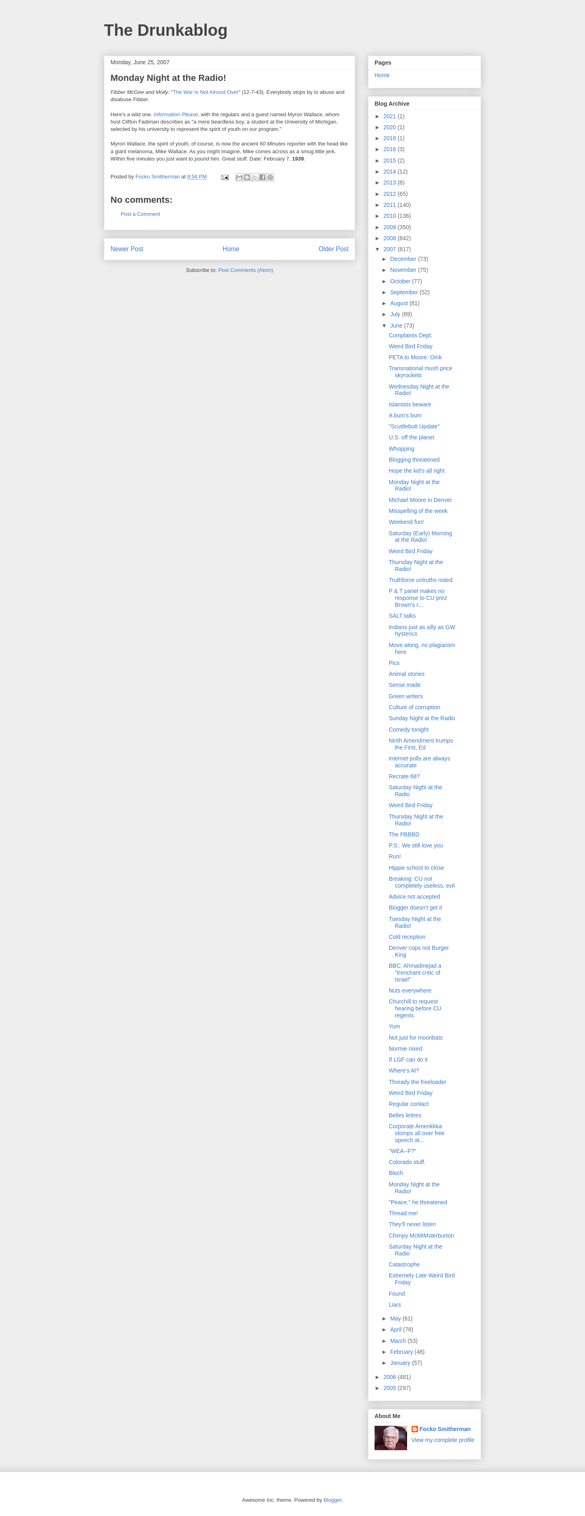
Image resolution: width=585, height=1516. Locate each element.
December (404, 259)
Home (231, 248)
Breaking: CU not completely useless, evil (422, 882)
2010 (391, 216)
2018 (391, 138)
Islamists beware (410, 404)
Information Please (176, 114)
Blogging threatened (414, 459)
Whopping (401, 448)
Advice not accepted (414, 896)
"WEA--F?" (402, 1151)
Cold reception (407, 937)
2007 (391, 249)
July (396, 314)
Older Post (333, 248)
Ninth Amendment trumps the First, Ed (421, 744)
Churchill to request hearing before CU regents (415, 1008)
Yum (394, 1026)
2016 (391, 149)
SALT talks (402, 615)
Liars (395, 1304)
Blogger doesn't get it (415, 907)
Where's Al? (404, 1070)
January (401, 1363)
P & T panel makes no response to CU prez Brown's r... (418, 598)
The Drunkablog (166, 30)
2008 (391, 238)
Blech (396, 1173)
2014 (391, 171)
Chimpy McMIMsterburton (421, 1235)
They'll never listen (412, 1224)
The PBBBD (404, 834)
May (396, 1318)
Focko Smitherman (445, 1429)
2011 (391, 205)
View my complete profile (443, 1440)
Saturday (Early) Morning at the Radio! (420, 536)
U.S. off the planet (411, 437)
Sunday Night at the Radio (422, 718)
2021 (391, 116)
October (401, 281)
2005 (391, 1388)
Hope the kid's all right (416, 470)
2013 (391, 182)
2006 (391, 1377)
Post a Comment (140, 214)
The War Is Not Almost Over (205, 92)
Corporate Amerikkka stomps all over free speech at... (416, 1133)
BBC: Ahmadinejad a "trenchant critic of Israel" (415, 972)
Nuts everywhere (410, 990)
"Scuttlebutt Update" (414, 426)
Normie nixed (405, 1048)
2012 (391, 194)
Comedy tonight (409, 729)
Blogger (332, 1500)
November (404, 270)
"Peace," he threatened (418, 1202)
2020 (391, 127)
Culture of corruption (414, 707)
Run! (395, 856)
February (402, 1352)
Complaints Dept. (410, 335)
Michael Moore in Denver (420, 500)
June (397, 325)
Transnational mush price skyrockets (421, 371)
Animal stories (407, 674)
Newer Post (126, 248)
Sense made (405, 685)
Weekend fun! (406, 522)
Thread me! (403, 1213)
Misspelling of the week (418, 511)
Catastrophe (404, 1264)
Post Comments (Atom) (245, 270)
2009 (391, 227)
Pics (394, 663)
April (396, 1329)
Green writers (406, 696)
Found (397, 1293)
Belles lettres (405, 1115)
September (404, 292)
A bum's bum (405, 415)
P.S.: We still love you (416, 845)
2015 (391, 160)
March (398, 1341)
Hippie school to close (416, 867)
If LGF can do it (408, 1059)
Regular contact (409, 1104)
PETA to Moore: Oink (415, 357)
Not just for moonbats (416, 1037)
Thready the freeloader (417, 1082)
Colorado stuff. (407, 1162)
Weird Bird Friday (411, 346)
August (399, 303)
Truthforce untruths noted (421, 580)
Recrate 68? (404, 776)
